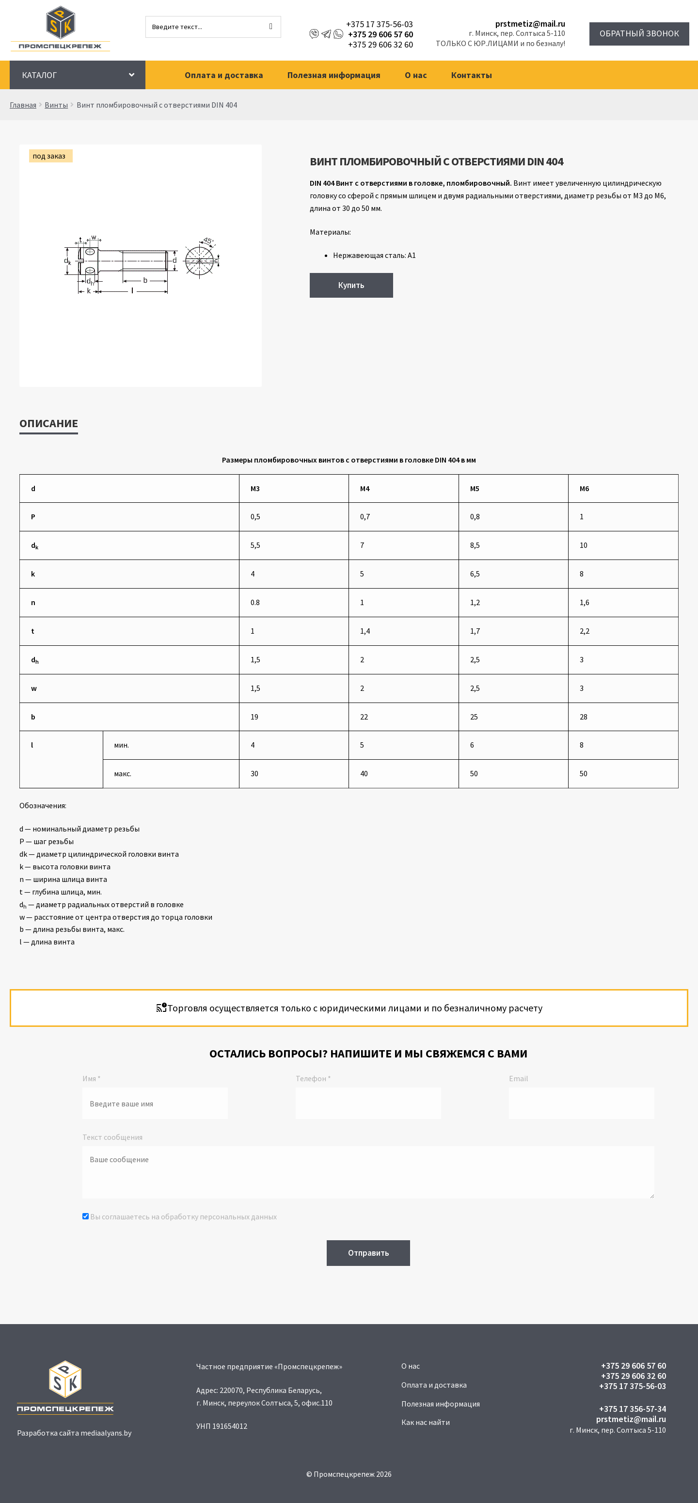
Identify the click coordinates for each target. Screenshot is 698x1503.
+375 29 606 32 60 (380, 44)
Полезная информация (334, 74)
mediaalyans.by (105, 1433)
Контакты (471, 74)
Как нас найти (425, 1422)
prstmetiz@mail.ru (530, 23)
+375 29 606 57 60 (380, 34)
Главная (23, 105)
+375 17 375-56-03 (379, 24)
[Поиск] (271, 26)
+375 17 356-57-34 (632, 1409)
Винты (56, 105)
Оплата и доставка (224, 74)
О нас (416, 74)
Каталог (39, 74)
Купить (351, 285)
